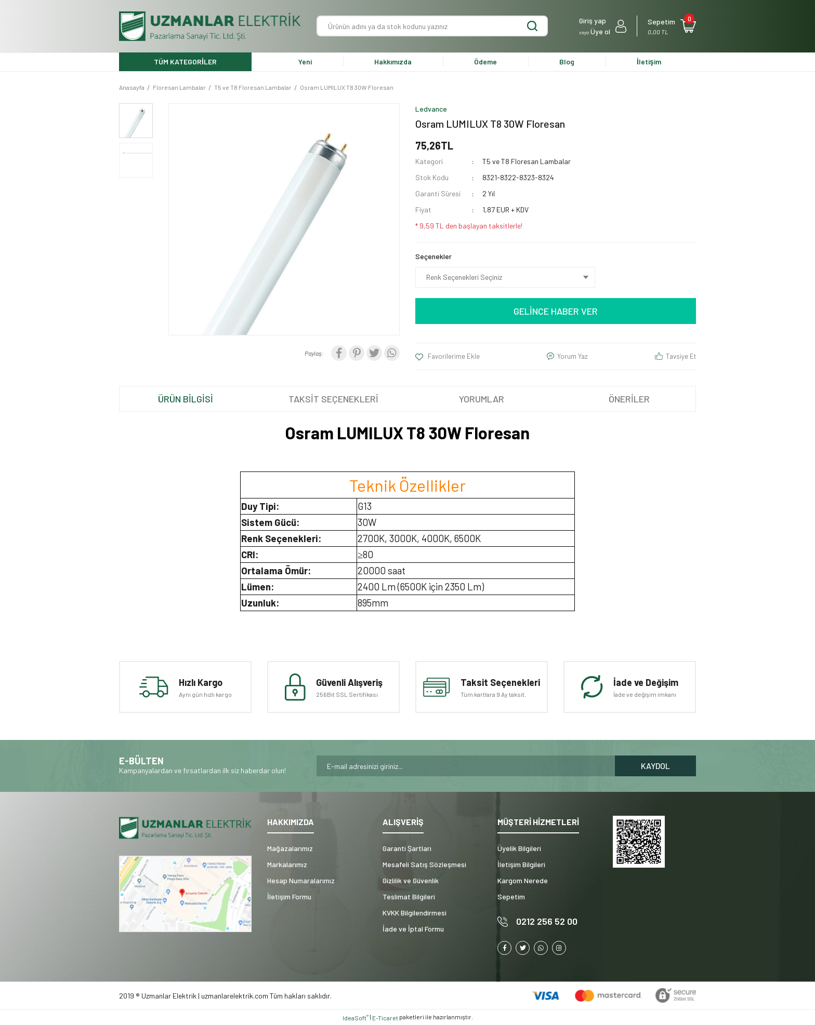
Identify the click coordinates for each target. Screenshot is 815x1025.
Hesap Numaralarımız (301, 880)
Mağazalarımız (290, 848)
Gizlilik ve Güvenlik (411, 880)
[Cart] (672, 26)
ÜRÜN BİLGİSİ (185, 398)
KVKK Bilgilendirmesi (414, 912)
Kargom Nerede (522, 880)
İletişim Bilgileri (521, 864)
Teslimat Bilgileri (409, 896)
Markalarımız (287, 864)
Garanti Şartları (407, 848)
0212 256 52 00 (546, 921)
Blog (566, 61)
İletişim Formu (289, 896)
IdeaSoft (356, 1018)
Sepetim (511, 896)
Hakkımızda (393, 61)
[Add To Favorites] (447, 357)
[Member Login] (602, 26)
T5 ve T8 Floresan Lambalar (526, 161)
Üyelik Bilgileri (519, 848)
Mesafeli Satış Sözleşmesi (424, 864)
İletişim (649, 61)
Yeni (305, 61)
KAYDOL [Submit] (655, 766)
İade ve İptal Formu (413, 928)
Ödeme (485, 61)
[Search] (432, 26)
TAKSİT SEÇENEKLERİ (333, 398)
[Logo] (210, 26)
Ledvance (431, 108)
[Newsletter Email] (466, 766)
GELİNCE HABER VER (556, 311)
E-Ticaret (385, 1017)
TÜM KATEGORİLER (185, 61)
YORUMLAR (481, 398)
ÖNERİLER (629, 398)
